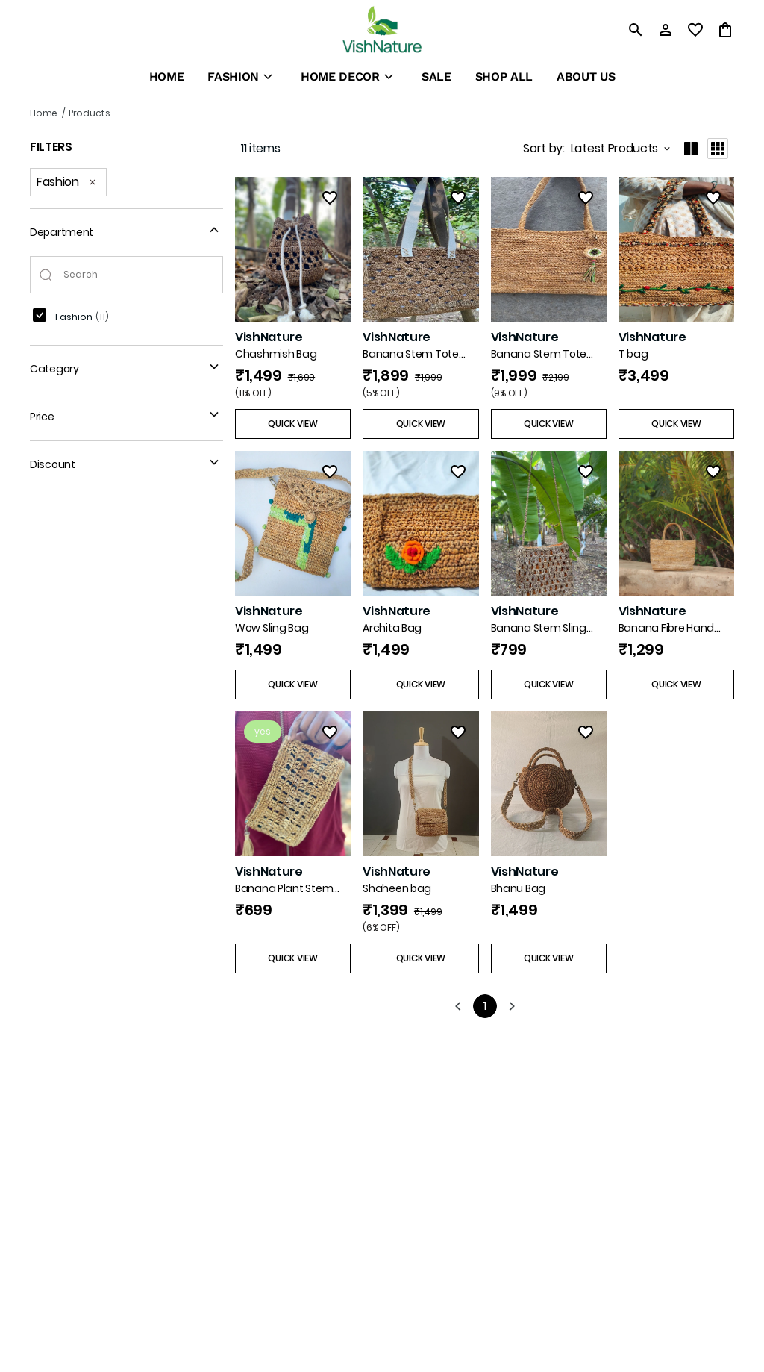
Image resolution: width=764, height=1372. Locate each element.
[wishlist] (695, 30)
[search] (636, 30)
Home (43, 113)
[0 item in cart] (725, 30)
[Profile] (665, 30)
